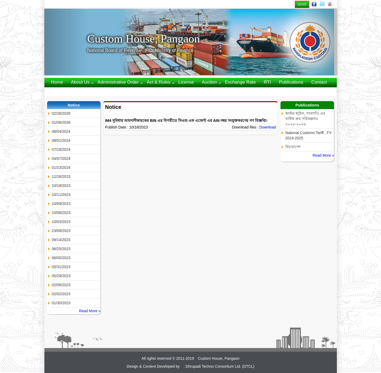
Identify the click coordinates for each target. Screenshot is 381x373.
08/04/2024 (61, 131)
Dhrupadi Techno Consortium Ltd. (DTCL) (220, 366)
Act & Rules (158, 82)
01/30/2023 (61, 303)
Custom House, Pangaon (143, 38)
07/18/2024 (61, 149)
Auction (209, 82)
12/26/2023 (61, 176)
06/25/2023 (61, 249)
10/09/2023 (61, 203)
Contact (319, 82)
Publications (291, 82)
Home (57, 82)
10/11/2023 (61, 194)
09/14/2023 (61, 240)
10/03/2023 (61, 222)
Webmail (60, 91)
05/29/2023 (61, 276)
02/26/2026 (61, 113)
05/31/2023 (61, 267)
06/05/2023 (61, 258)
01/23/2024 (61, 167)
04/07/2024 (61, 158)
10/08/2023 (61, 213)
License (186, 82)
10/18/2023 (61, 185)
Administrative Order (118, 82)
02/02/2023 (61, 294)
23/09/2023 (61, 231)
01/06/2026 (61, 122)
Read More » (90, 311)
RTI (267, 82)
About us (80, 82)
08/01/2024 (61, 140)
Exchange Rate (240, 82)
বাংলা (302, 4)
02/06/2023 (61, 285)
